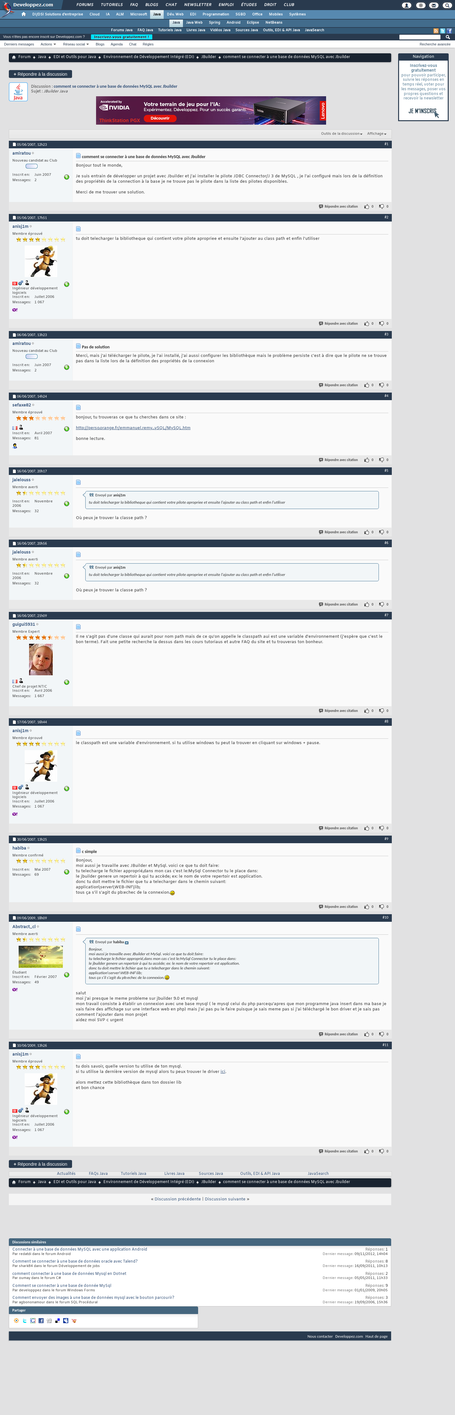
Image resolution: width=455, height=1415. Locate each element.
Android (233, 23)
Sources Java (246, 30)
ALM (120, 14)
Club (288, 5)
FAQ (133, 5)
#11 (385, 1045)
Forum (24, 57)
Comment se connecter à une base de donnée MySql (61, 1285)
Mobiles (276, 14)
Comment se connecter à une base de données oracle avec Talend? (75, 1261)
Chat (171, 5)
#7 (386, 615)
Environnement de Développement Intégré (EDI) (148, 57)
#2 (386, 217)
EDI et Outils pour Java (74, 57)
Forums (85, 5)
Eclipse (253, 23)
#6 (386, 543)
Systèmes (297, 14)
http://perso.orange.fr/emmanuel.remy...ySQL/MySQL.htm (133, 428)
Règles (148, 44)
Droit (269, 5)
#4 (386, 396)
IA (108, 14)
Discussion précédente (178, 1199)
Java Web (194, 23)
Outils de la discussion (340, 134)
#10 (385, 917)
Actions (46, 44)
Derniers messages (19, 44)
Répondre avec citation (338, 206)
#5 (386, 470)
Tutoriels (111, 5)
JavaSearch (314, 30)
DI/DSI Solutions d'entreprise (57, 14)
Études (248, 5)
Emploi (226, 5)
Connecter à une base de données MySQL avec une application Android (79, 1249)
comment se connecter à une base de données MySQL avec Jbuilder (115, 86)
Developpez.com (349, 1336)
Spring (214, 23)
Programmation (216, 14)
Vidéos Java (220, 30)
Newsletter (197, 5)
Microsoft (138, 14)
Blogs (151, 5)
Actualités (66, 1173)
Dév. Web (175, 14)
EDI (193, 14)
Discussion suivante (225, 1199)
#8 (386, 721)
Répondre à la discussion (40, 74)
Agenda (117, 44)
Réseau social (74, 44)
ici (223, 1072)
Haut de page (377, 1336)
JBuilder (208, 57)
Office (257, 14)
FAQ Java (145, 30)
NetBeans (273, 23)
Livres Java (195, 30)
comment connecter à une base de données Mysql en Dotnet (69, 1273)
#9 (386, 839)
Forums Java (121, 30)
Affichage (375, 134)
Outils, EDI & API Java (281, 30)
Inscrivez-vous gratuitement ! (121, 37)
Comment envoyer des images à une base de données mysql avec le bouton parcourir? (93, 1297)
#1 (386, 144)
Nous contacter (320, 1336)
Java (157, 14)
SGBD (240, 14)
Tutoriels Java (169, 30)
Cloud (94, 14)
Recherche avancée (435, 44)
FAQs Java (98, 1173)
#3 (386, 334)
